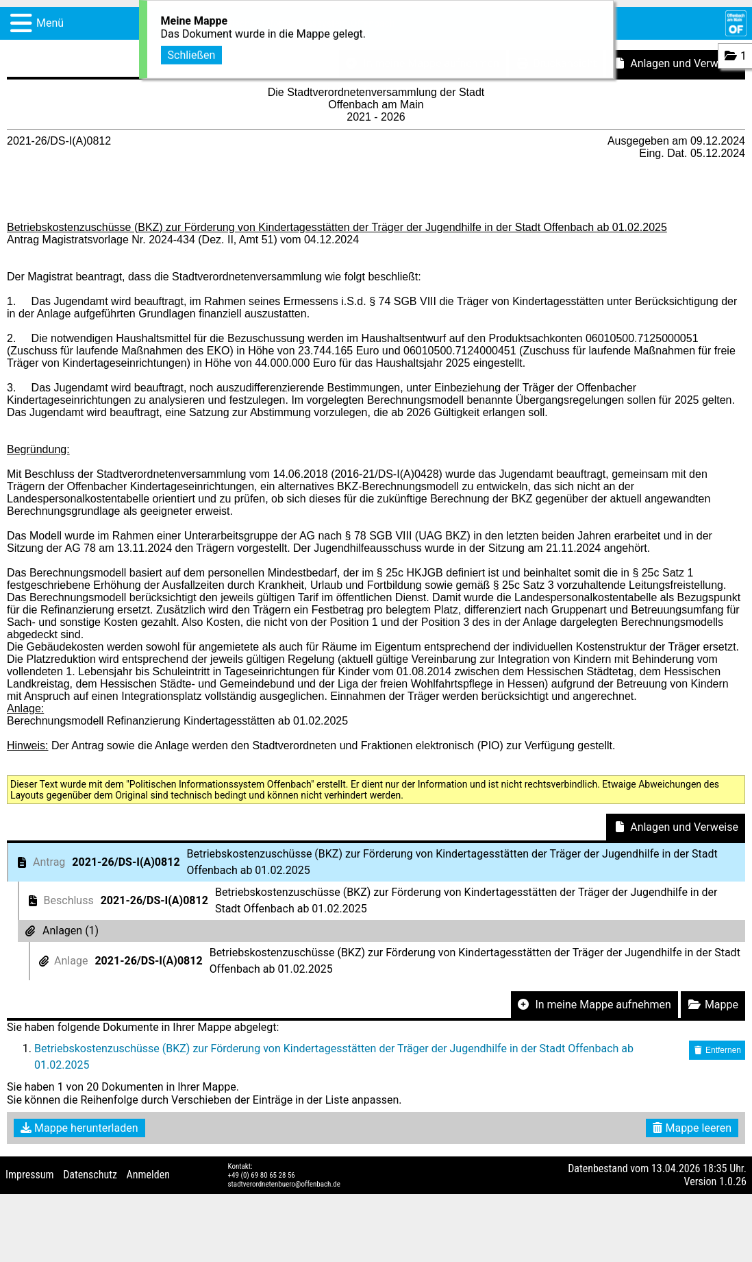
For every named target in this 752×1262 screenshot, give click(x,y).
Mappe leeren (692, 1127)
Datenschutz (90, 1174)
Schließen (192, 51)
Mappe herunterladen (79, 1127)
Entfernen (717, 1050)
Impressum (29, 1174)
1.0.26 (733, 1181)
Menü (50, 22)
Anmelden (148, 1174)
